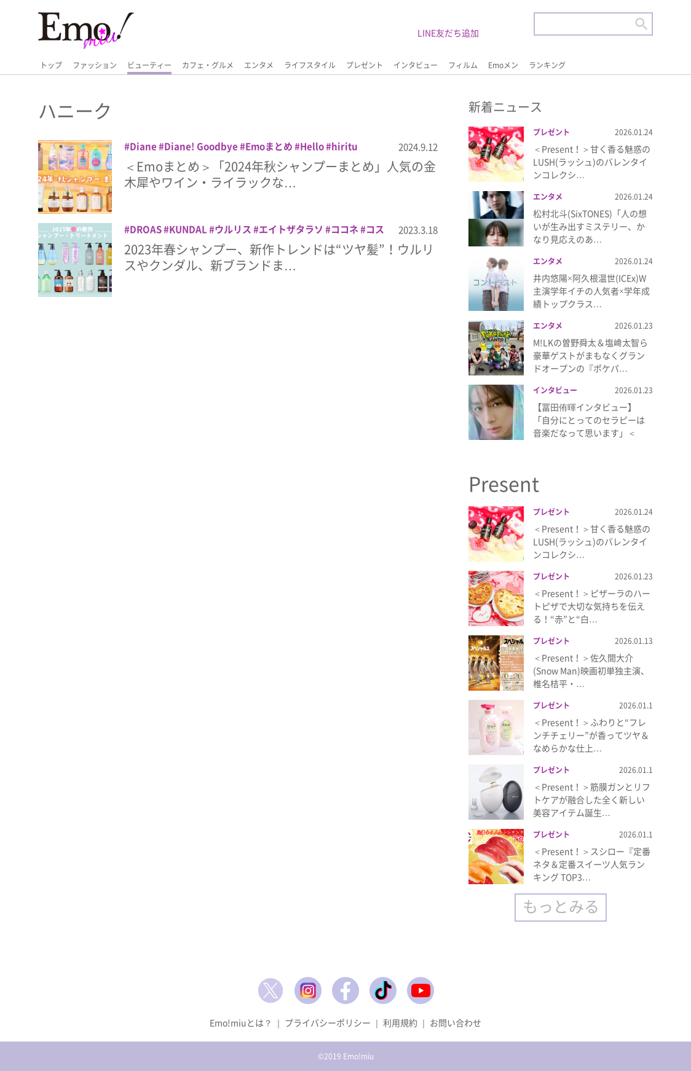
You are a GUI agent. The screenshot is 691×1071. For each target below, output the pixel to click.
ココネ (344, 229)
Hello (312, 146)
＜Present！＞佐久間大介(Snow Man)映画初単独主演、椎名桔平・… (591, 670)
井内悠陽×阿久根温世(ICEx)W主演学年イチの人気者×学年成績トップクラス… (591, 291)
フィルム (463, 65)
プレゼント (364, 65)
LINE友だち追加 (448, 32)
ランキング (547, 65)
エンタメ (259, 65)
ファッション (95, 65)
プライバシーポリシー (328, 1022)
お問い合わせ (455, 1022)
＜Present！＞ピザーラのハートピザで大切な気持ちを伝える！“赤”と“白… (591, 606)
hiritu (344, 146)
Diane (143, 146)
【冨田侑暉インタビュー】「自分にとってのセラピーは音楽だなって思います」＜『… (589, 426)
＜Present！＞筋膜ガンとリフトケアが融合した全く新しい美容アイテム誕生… (591, 799)
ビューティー (149, 65)
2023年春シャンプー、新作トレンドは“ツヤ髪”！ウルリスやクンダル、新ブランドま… (279, 257)
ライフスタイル (310, 65)
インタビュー (415, 65)
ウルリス (233, 229)
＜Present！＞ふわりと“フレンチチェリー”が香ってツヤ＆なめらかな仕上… (591, 735)
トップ (51, 65)
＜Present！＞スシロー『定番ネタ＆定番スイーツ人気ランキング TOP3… (591, 864)
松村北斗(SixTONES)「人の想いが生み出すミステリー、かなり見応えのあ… (590, 226)
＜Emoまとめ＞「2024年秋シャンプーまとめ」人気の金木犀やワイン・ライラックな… (280, 174)
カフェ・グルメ (208, 65)
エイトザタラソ (291, 229)
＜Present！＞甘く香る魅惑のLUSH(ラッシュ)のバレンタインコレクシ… (591, 162)
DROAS (146, 229)
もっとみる (561, 906)
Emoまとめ (269, 146)
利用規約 (400, 1022)
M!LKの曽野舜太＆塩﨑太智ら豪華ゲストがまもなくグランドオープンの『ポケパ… (590, 355)
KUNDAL (188, 229)
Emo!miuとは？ (241, 1022)
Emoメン (503, 65)
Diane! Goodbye (201, 146)
